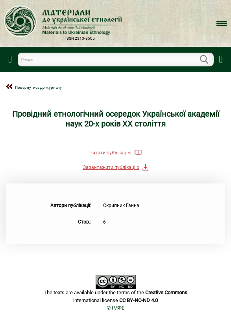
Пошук (209, 59)
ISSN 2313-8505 (80, 38)
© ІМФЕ (115, 308)
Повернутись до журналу (38, 87)
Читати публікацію (110, 153)
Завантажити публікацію (111, 167)
